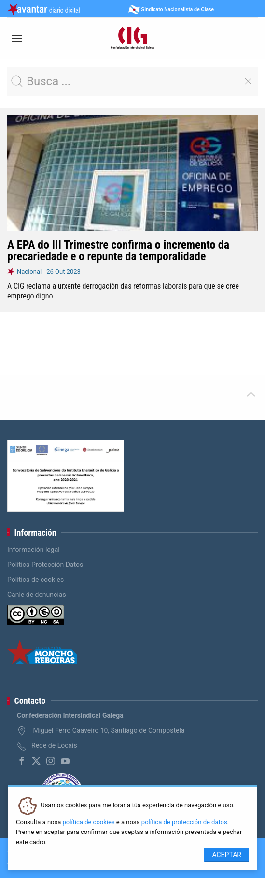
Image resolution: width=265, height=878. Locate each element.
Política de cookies (35, 579)
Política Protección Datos (45, 564)
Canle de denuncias (36, 594)
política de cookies (89, 822)
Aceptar (226, 855)
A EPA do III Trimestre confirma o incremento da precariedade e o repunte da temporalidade (118, 250)
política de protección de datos (184, 822)
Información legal (33, 549)
